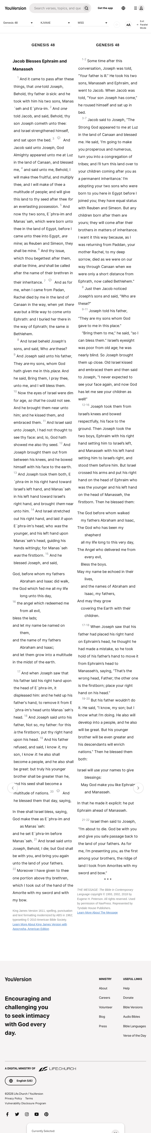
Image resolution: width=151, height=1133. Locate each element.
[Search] (55, 8)
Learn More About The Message (97, 912)
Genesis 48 (18, 22)
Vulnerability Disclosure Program (25, 1103)
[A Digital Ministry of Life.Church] (75, 1066)
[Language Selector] (123, 8)
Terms (29, 1098)
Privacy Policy (13, 1098)
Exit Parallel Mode (142, 24)
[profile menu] (138, 8)
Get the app (105, 8)
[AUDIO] (117, 24)
